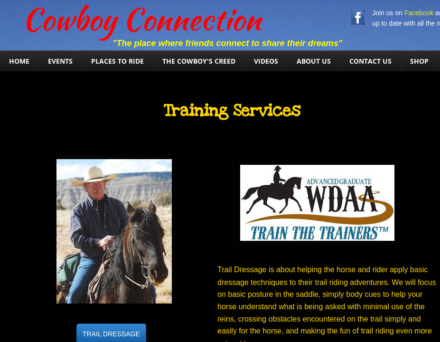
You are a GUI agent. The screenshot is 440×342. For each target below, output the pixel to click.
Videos (266, 61)
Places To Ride (117, 61)
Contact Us (370, 61)
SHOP (419, 61)
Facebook (418, 13)
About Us (314, 61)
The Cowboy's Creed (198, 61)
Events (60, 61)
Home (19, 61)
